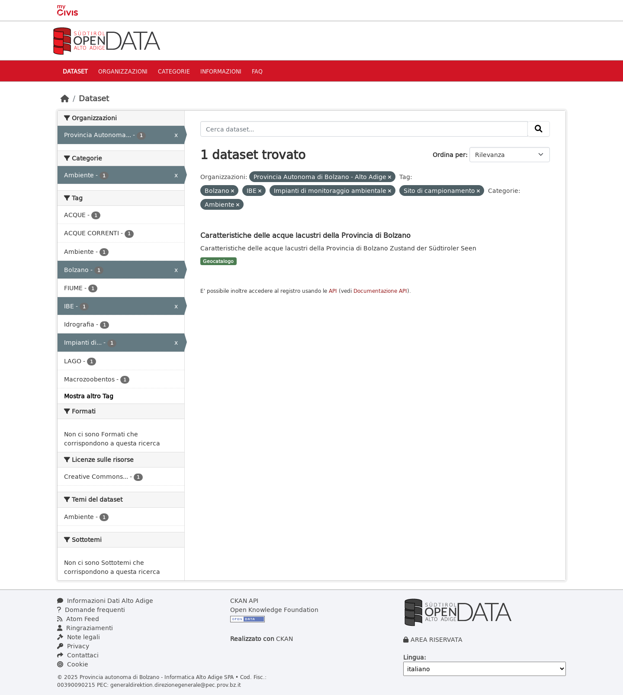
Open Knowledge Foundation (274, 609)
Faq (257, 71)
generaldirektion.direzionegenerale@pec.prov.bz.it (175, 685)
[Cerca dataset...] (364, 129)
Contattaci (78, 655)
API (333, 291)
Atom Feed (78, 618)
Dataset (75, 71)
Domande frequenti (91, 609)
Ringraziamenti (85, 627)
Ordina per (449, 154)
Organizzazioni (123, 71)
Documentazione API (380, 291)
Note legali (78, 636)
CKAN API (244, 600)
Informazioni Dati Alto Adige (105, 600)
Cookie (72, 664)
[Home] (65, 98)
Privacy (73, 645)
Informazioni (220, 71)
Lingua (413, 657)
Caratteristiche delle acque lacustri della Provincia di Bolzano (305, 235)
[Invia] (538, 129)
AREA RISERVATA (436, 639)
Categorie (174, 71)
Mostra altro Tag (88, 395)
